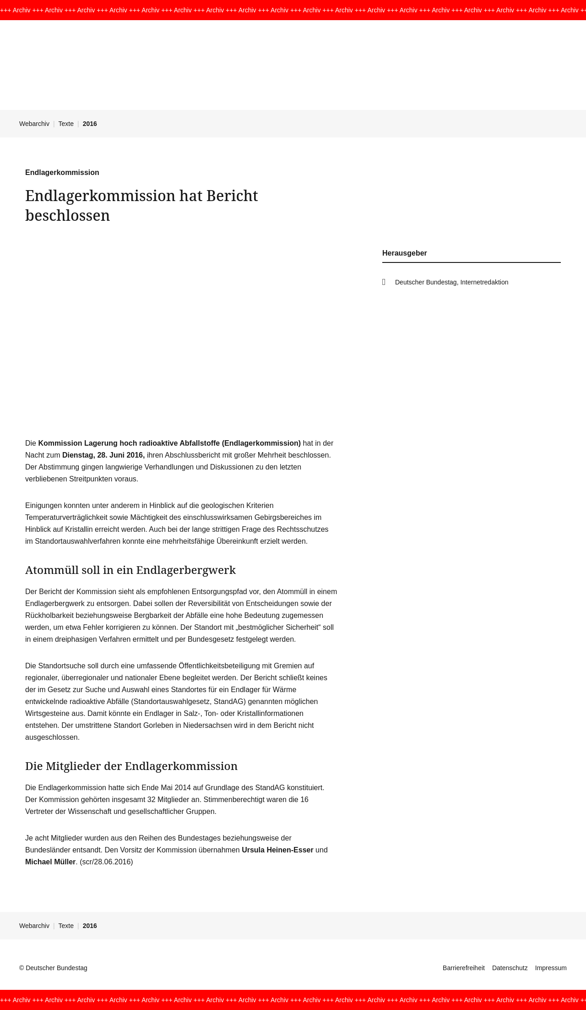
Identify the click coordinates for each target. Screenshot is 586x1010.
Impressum (551, 968)
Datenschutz (510, 968)
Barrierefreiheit (464, 968)
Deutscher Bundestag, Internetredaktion (452, 282)
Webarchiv (34, 123)
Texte (66, 123)
